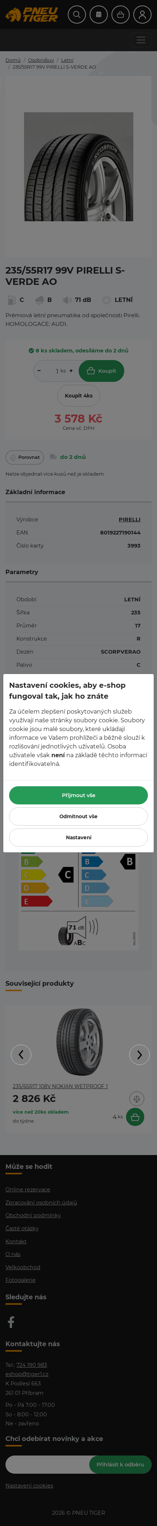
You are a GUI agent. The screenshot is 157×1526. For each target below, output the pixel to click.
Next (139, 1055)
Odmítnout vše (78, 816)
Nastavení (78, 837)
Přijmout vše (78, 795)
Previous (21, 1055)
